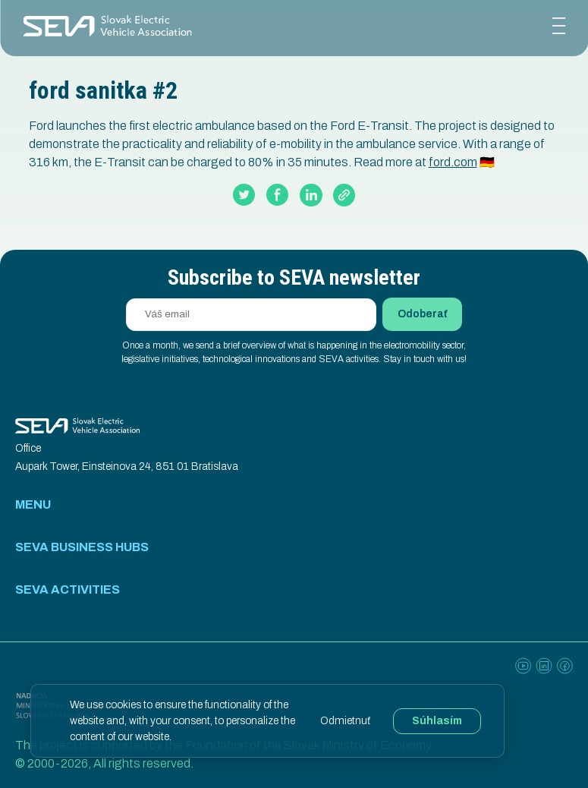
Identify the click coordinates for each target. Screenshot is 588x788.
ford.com (453, 162)
